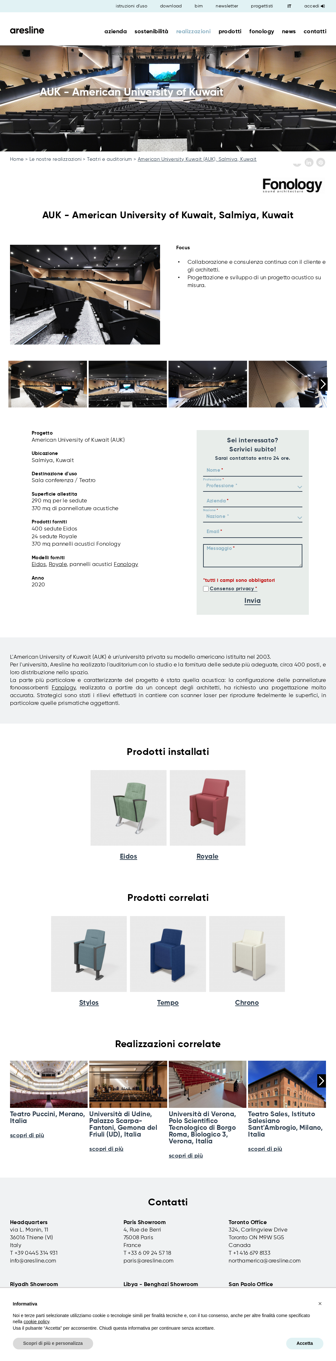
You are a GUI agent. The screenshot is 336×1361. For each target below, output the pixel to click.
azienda (115, 32)
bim (199, 6)
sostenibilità (151, 32)
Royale (58, 564)
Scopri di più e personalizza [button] (53, 1343)
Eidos (39, 564)
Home (17, 159)
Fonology (126, 564)
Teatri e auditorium (109, 159)
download (171, 6)
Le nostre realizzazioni (55, 159)
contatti (315, 32)
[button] (320, 1303)
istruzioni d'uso (131, 6)
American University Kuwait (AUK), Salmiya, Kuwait (197, 159)
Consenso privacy (232, 588)
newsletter (227, 6)
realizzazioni (193, 32)
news (289, 32)
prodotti (230, 32)
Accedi (314, 6)
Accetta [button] (305, 1343)
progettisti (262, 6)
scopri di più (106, 1149)
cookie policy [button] (36, 1321)
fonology (261, 32)
